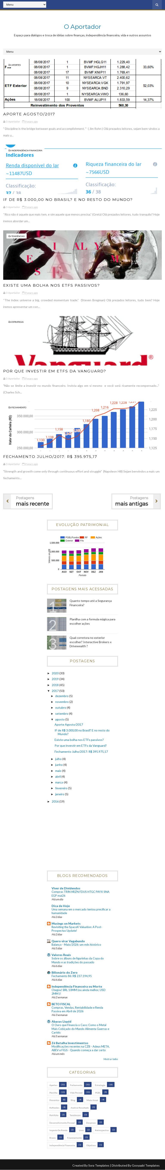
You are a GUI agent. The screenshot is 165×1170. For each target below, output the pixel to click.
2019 (55, 679)
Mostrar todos (111, 1059)
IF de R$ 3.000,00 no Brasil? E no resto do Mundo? (69, 199)
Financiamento (74, 1137)
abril (58, 776)
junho (59, 764)
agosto (60, 719)
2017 (55, 691)
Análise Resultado (80, 1107)
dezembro (62, 696)
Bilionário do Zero (65, 972)
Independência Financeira (26, 150)
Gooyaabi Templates (146, 1165)
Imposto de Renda (58, 1130)
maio (58, 770)
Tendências (17, 236)
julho (58, 759)
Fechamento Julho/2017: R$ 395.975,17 (50, 456)
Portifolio (53, 1115)
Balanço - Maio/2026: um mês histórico (76, 944)
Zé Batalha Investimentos (70, 1043)
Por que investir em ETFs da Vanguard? (56, 371)
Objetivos (91, 1145)
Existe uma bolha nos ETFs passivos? (52, 285)
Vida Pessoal (76, 1092)
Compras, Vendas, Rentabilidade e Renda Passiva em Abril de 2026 (77, 1009)
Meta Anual (92, 1100)
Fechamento (18, 407)
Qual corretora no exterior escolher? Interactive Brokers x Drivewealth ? (91, 642)
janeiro (60, 794)
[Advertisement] (82, 837)
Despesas (91, 1122)
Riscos (52, 1137)
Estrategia (17, 322)
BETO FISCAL (61, 1004)
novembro (62, 702)
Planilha (53, 1092)
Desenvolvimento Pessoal (62, 1122)
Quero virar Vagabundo (68, 941)
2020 (55, 673)
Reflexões (54, 1107)
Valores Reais (61, 955)
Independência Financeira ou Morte (77, 986)
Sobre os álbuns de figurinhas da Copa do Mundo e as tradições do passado (78, 960)
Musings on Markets (66, 923)
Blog (73, 1100)
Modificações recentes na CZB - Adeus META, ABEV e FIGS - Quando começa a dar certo (81, 1048)
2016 (55, 801)
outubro (61, 707)
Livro (81, 1130)
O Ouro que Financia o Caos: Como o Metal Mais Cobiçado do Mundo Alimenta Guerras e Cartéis (80, 1028)
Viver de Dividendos (66, 888)
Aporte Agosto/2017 (29, 114)
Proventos (54, 1100)
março (59, 782)
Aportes (16, 65)
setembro (62, 713)
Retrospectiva (102, 1130)
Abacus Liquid (61, 1021)
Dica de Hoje (61, 906)
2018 (55, 685)
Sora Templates (98, 1165)
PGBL (98, 1092)
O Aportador (82, 26)
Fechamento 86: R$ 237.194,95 (72, 976)
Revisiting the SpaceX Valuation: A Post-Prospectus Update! (77, 928)
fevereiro (61, 788)
